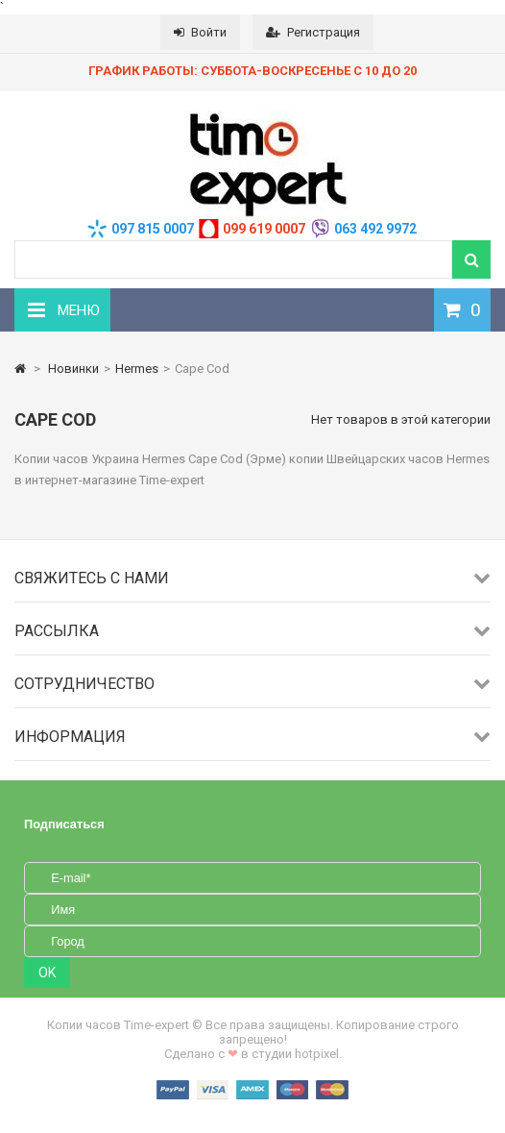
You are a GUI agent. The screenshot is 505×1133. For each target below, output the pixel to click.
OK (47, 972)
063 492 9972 (375, 228)
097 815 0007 (152, 228)
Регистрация (313, 32)
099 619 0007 (264, 228)
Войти (200, 32)
